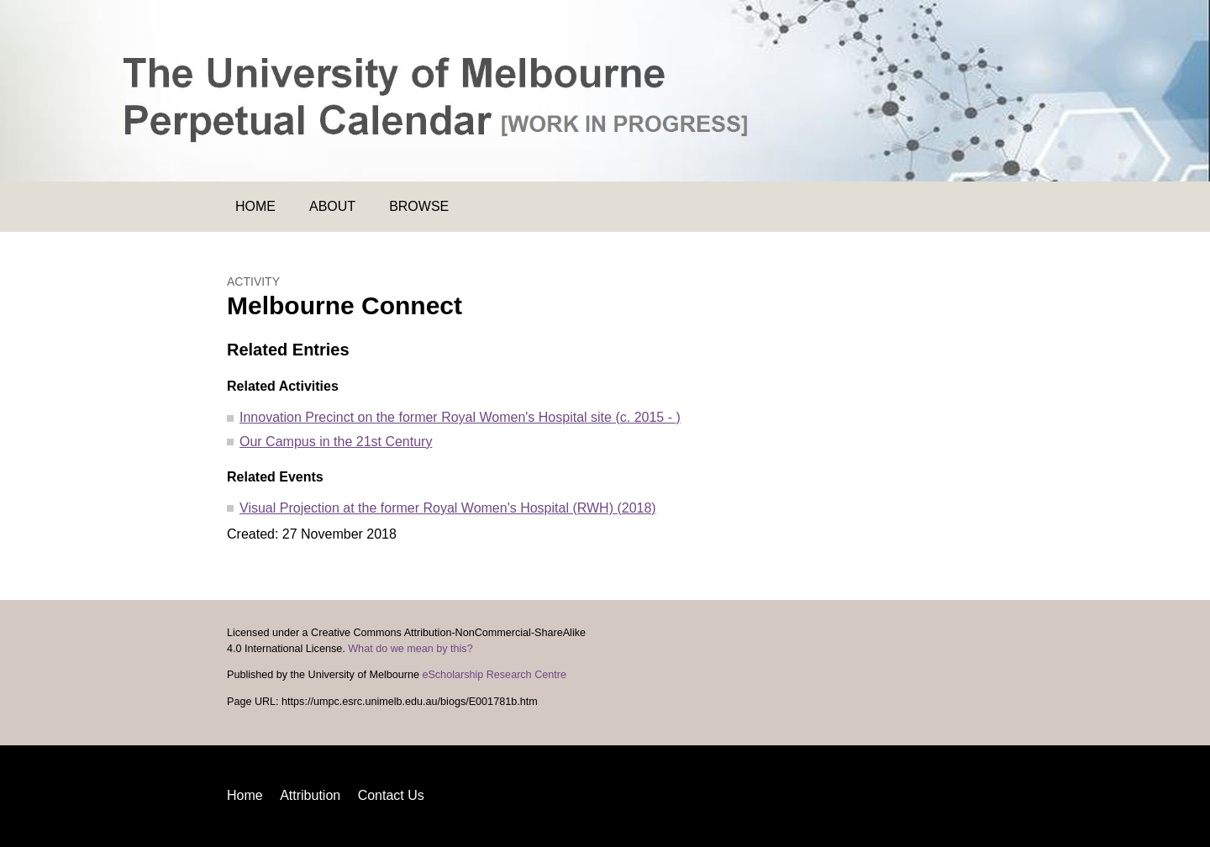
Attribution (310, 795)
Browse (419, 206)
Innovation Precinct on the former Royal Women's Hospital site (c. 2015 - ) (460, 417)
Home (255, 206)
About (332, 206)
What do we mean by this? (410, 649)
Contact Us (391, 795)
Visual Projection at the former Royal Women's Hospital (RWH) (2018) (447, 508)
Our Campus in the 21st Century (335, 441)
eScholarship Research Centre (494, 675)
